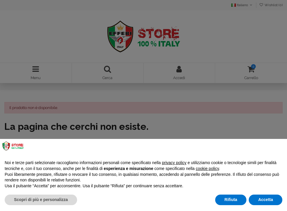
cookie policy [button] (207, 168)
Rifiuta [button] (231, 199)
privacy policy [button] (174, 162)
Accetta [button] (265, 199)
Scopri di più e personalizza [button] (41, 199)
